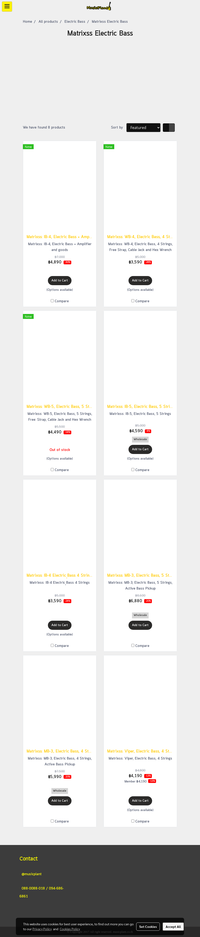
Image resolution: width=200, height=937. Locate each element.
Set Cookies (148, 926)
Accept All (173, 926)
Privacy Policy (42, 929)
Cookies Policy (70, 929)
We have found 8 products (44, 127)
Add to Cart (59, 280)
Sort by (118, 127)
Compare (62, 301)
